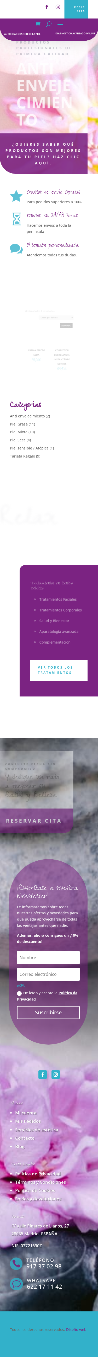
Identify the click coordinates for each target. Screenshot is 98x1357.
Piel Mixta (18, 431)
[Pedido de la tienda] (55, 322)
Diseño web (76, 1329)
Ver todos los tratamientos (55, 670)
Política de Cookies (35, 1190)
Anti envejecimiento (27, 416)
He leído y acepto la (47, 996)
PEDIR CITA (79, 9)
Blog (19, 1146)
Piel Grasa (19, 424)
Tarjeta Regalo (22, 456)
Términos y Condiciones (40, 1182)
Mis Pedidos (28, 1121)
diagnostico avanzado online (75, 33)
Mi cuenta (26, 1113)
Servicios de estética (36, 1130)
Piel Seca (18, 439)
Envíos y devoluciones (38, 1199)
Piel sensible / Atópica (29, 448)
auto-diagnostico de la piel (22, 34)
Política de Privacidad (38, 1174)
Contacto (24, 1138)
